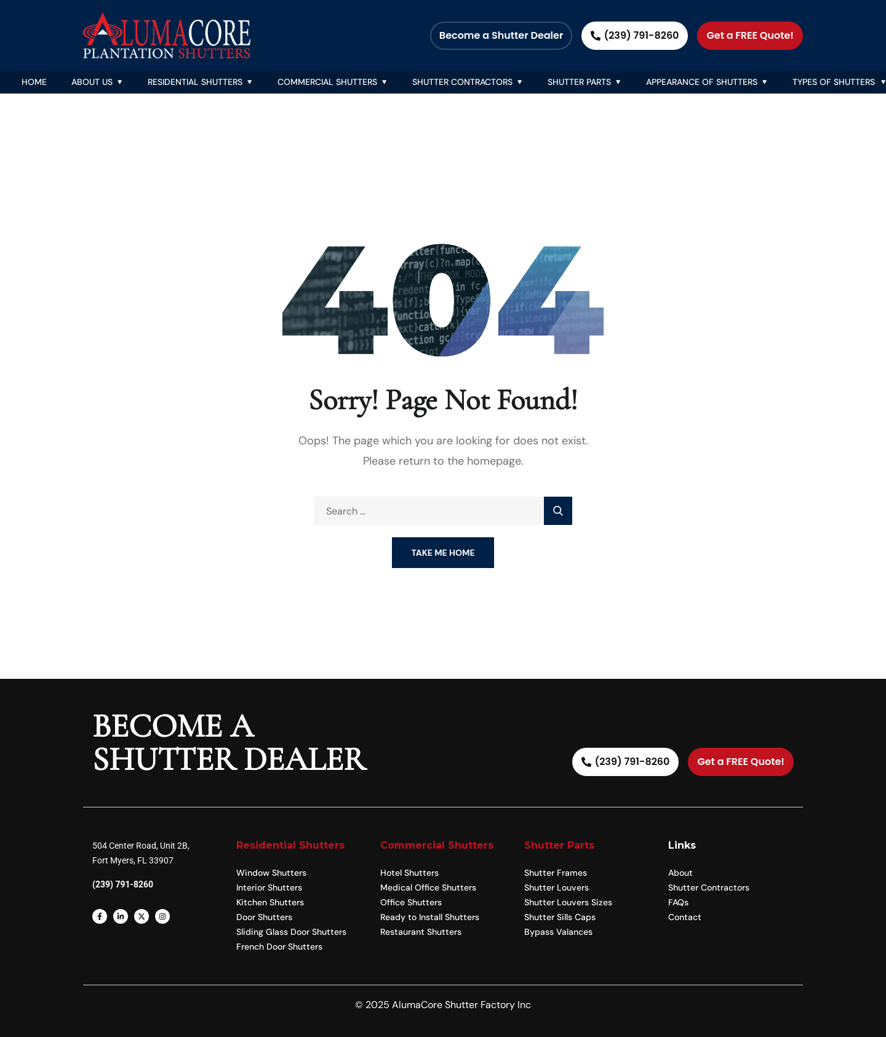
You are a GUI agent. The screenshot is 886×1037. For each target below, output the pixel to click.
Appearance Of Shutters (701, 81)
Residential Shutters (195, 81)
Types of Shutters (833, 81)
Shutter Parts (579, 81)
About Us (92, 81)
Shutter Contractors (462, 81)
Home (34, 81)
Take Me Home (442, 552)
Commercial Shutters (327, 81)
